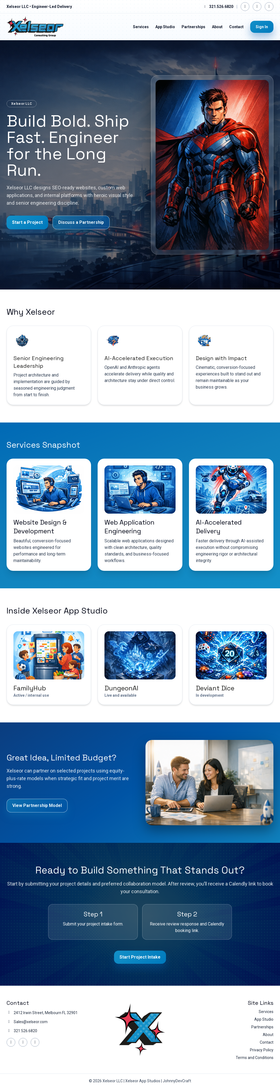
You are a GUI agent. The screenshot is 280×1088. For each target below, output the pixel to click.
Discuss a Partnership (81, 222)
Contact (236, 27)
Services (141, 27)
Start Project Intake (140, 957)
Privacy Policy (261, 1050)
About (217, 27)
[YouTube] (269, 6)
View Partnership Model (37, 805)
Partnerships (193, 27)
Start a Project (27, 222)
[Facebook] (245, 6)
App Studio (165, 27)
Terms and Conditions (254, 1057)
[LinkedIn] (257, 6)
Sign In (262, 27)
